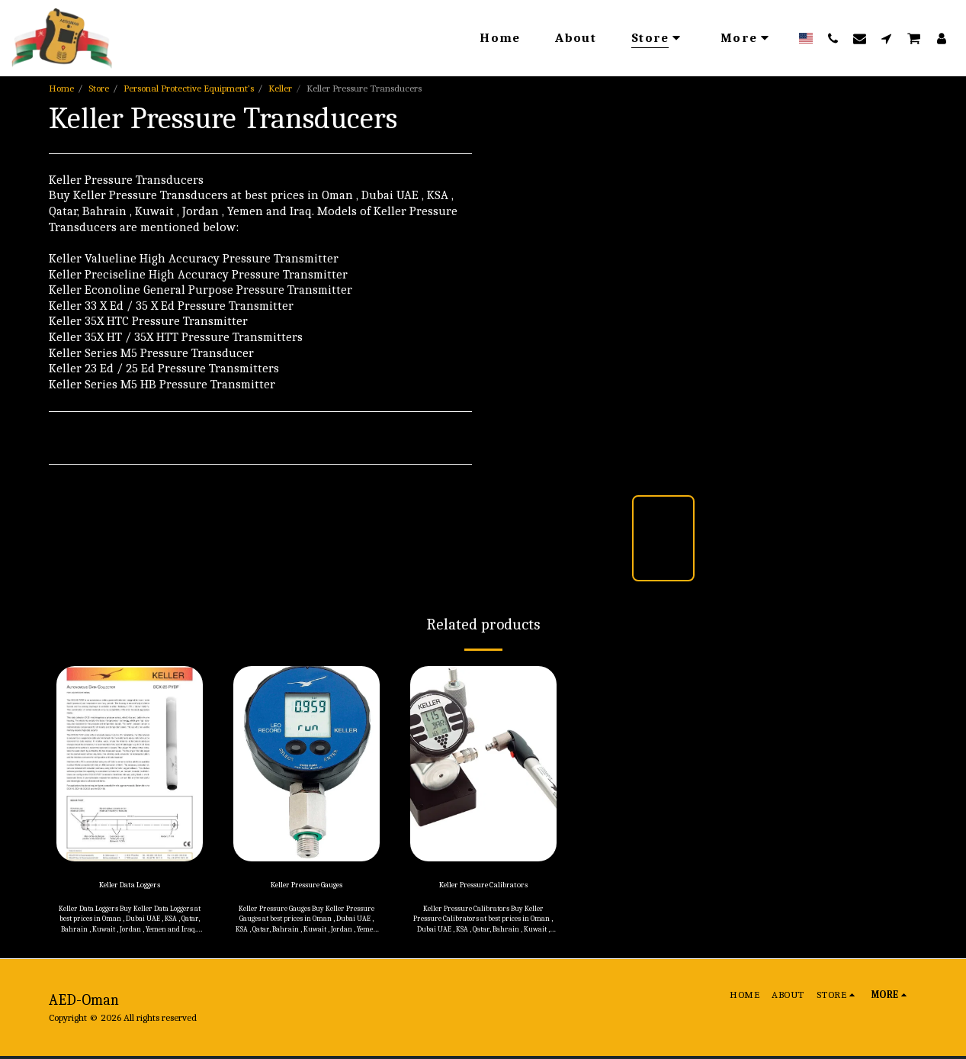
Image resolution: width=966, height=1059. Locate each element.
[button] (833, 38)
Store (98, 88)
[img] (129, 763)
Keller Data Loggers (129, 887)
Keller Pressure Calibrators (483, 887)
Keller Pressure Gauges (306, 887)
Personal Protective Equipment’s (189, 88)
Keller (280, 88)
